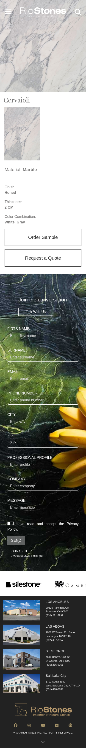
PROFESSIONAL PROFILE (43, 462)
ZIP (43, 441)
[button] (43, 743)
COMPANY (43, 483)
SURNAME (43, 355)
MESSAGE (43, 505)
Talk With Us (36, 312)
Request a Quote (43, 258)
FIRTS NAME (43, 333)
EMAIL (43, 376)
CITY (43, 419)
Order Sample (43, 237)
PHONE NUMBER (43, 398)
